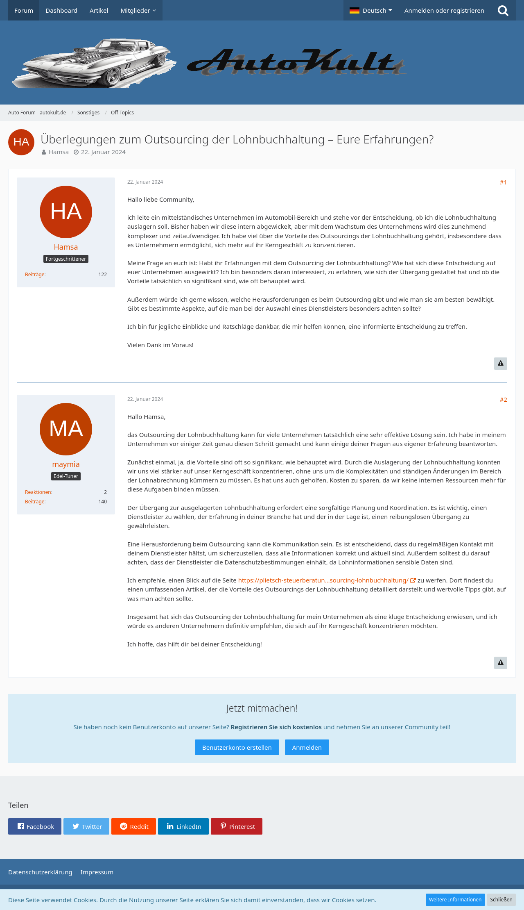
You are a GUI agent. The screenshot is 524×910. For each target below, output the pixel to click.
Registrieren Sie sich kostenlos (276, 727)
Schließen (501, 899)
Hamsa (59, 152)
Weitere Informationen (455, 899)
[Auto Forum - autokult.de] (262, 62)
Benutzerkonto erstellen (237, 747)
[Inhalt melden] (500, 363)
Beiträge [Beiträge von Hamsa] (35, 274)
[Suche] (503, 10)
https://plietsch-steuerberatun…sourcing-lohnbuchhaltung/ (323, 580)
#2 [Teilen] (503, 399)
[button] (370, 10)
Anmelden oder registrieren (444, 10)
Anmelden (307, 747)
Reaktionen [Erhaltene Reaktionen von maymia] (38, 492)
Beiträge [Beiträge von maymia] (35, 501)
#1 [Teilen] (503, 182)
